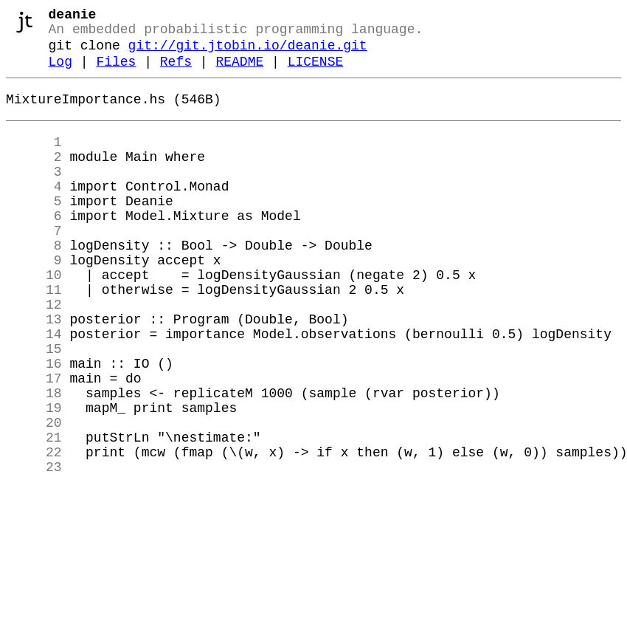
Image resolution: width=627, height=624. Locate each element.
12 (34, 354)
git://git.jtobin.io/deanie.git (247, 53)
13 (34, 371)
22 (34, 531)
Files (116, 72)
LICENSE (316, 72)
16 (34, 424)
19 (34, 478)
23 (34, 549)
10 (34, 318)
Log (60, 72)
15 (34, 407)
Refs (176, 72)
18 (34, 460)
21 (34, 513)
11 (34, 336)
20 (34, 495)
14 (34, 389)
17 (34, 442)
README (239, 72)
